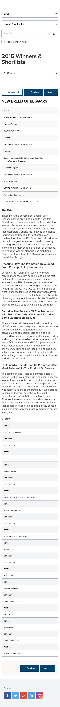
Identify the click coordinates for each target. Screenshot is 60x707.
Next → (51, 92)
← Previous (33, 92)
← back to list (12, 92)
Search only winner (16, 41)
